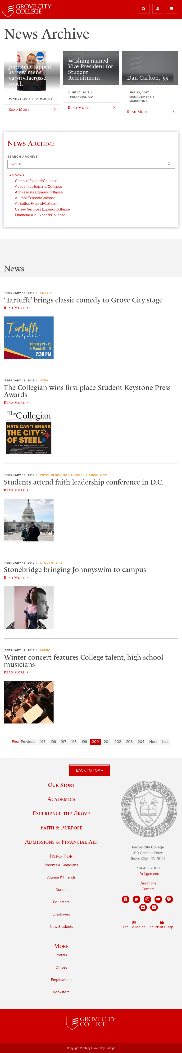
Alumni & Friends (61, 877)
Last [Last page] (165, 741)
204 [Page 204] (141, 741)
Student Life (51, 562)
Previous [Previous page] (28, 741)
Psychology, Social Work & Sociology (73, 475)
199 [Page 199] (84, 741)
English (47, 293)
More (61, 946)
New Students (61, 926)
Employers (61, 914)
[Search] (91, 164)
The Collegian (134, 924)
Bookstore (61, 992)
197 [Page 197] (63, 741)
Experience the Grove (61, 813)
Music (45, 650)
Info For (61, 856)
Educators (61, 902)
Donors (61, 889)
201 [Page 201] (106, 741)
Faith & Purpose (61, 827)
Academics (61, 799)
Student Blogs (161, 924)
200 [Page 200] (95, 741)
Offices (61, 967)
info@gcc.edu (147, 873)
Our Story (61, 785)
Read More (16, 308)
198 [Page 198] (74, 741)
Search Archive (22, 157)
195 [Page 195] (43, 741)
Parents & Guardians (61, 865)
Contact (148, 889)
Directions (148, 883)
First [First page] (15, 741)
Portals (61, 955)
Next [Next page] (153, 741)
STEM (44, 380)
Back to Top (89, 770)
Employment (61, 979)
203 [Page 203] (129, 741)
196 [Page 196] (53, 741)
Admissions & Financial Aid (61, 841)
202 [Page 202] (117, 741)
